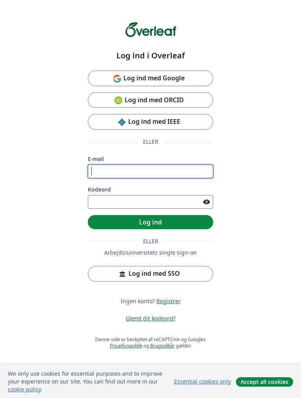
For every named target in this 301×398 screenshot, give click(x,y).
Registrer (168, 301)
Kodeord (99, 189)
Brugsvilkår (162, 345)
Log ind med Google (148, 78)
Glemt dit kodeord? (151, 318)
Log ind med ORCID (149, 100)
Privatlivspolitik (126, 345)
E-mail (96, 159)
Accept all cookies (264, 381)
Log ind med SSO (149, 274)
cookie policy (24, 389)
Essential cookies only (202, 381)
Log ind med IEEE (148, 122)
